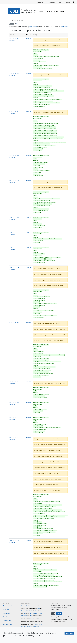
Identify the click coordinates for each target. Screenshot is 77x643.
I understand (69, 633)
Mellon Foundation (26, 611)
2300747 (28, 73)
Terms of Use (7, 620)
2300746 (28, 38)
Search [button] (62, 11)
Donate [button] (59, 614)
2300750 (28, 181)
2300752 (28, 232)
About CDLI (6, 613)
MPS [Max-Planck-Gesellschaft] (38, 608)
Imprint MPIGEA (7, 624)
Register (67, 2)
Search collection (8, 617)
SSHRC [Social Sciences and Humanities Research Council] (31, 618)
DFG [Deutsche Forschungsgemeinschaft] (39, 618)
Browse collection (8, 606)
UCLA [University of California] (31, 615)
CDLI (17, 23)
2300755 (28, 322)
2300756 (28, 382)
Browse (41, 11)
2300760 (28, 540)
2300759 (28, 438)
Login (60, 2)
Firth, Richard (33, 27)
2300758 (28, 417)
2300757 (28, 402)
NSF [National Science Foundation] (36, 611)
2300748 (28, 111)
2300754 (28, 267)
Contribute (49, 11)
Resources (52, 2)
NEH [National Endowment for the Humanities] (41, 611)
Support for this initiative (28, 606)
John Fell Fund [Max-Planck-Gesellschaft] (33, 613)
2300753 (28, 247)
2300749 (28, 155)
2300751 (28, 217)
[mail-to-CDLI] (53, 614)
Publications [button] (41, 2)
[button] (74, 2)
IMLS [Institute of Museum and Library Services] (25, 613)
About (56, 11)
